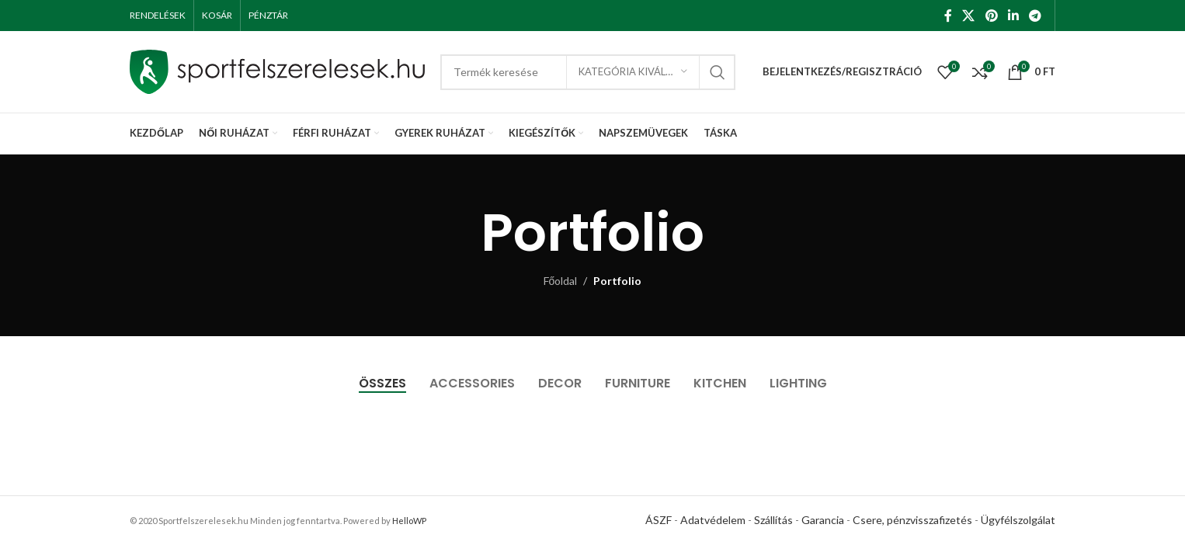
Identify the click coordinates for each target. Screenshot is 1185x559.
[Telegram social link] (1035, 15)
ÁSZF (658, 519)
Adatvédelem (712, 519)
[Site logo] (277, 70)
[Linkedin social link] (1013, 15)
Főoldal (561, 280)
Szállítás (773, 519)
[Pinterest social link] (991, 15)
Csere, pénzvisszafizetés (912, 519)
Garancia (822, 519)
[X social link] (968, 15)
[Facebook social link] (948, 15)
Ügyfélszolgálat (1018, 519)
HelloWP (409, 520)
